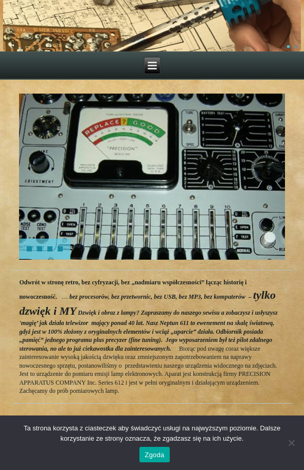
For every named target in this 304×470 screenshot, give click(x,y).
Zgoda (154, 455)
